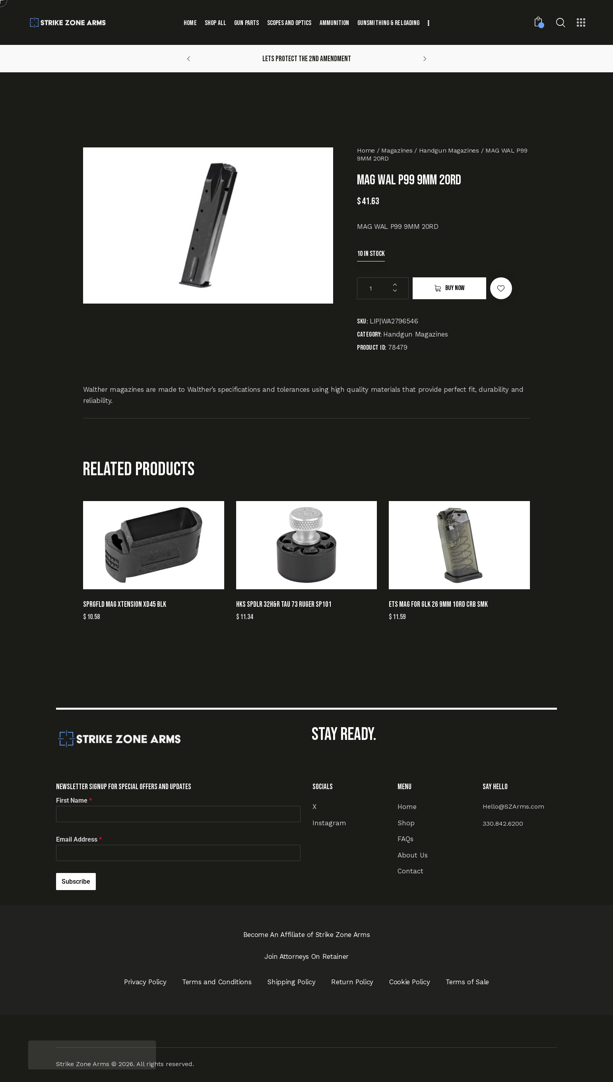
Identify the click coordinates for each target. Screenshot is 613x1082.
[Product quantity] (383, 288)
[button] (188, 58)
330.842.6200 (503, 823)
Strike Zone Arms (82, 1064)
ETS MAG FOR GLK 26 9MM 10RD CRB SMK (438, 604)
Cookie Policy (409, 982)
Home (366, 150)
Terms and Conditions (216, 982)
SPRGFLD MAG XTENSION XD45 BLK (124, 604)
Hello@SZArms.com (513, 806)
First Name (74, 800)
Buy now (454, 288)
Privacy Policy (145, 982)
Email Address (79, 839)
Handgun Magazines (449, 150)
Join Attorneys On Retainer (306, 956)
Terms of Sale (467, 982)
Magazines (396, 150)
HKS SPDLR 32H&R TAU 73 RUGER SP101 (284, 604)
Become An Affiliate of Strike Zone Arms (306, 935)
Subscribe (76, 881)
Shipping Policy (291, 982)
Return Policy (352, 982)
